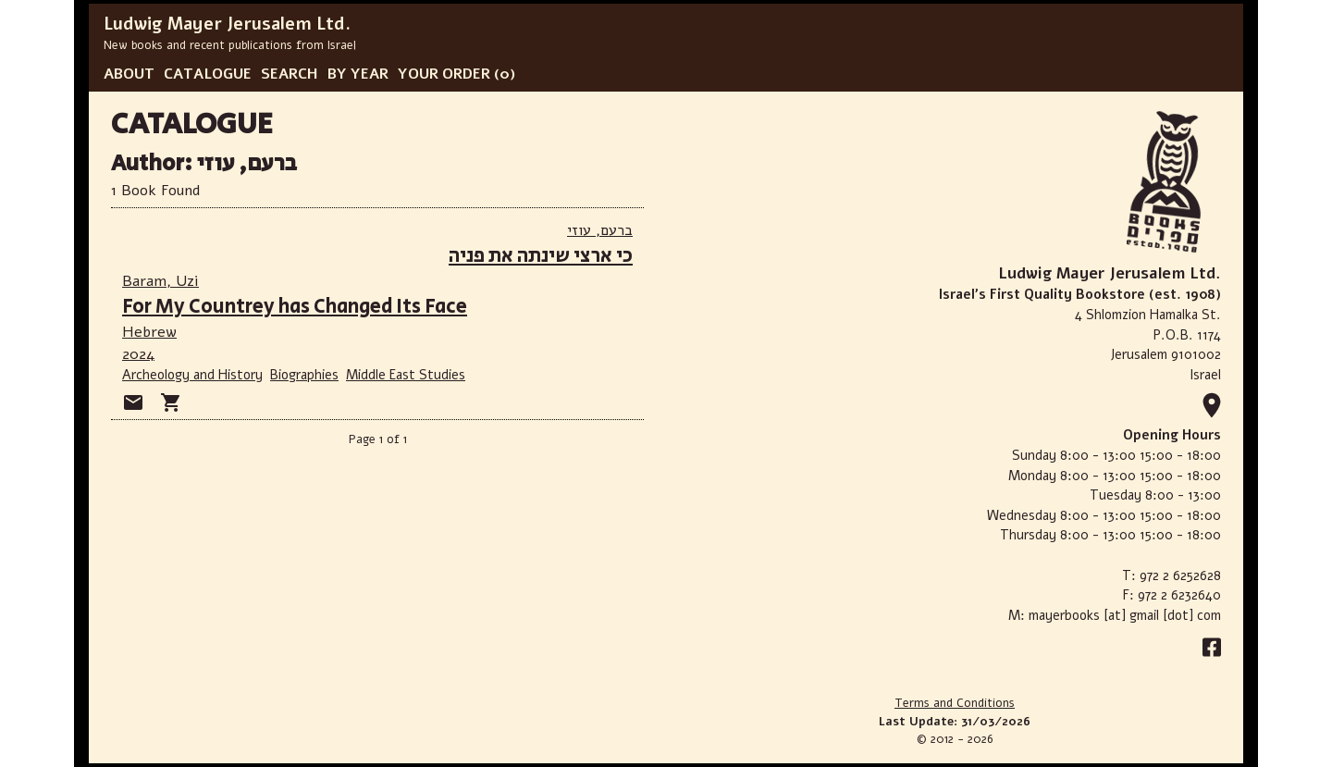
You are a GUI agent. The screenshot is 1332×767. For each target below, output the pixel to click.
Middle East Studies (405, 374)
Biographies (304, 374)
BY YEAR (357, 74)
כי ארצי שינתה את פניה (541, 255)
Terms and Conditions (954, 703)
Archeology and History (192, 374)
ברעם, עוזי (600, 230)
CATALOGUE (208, 74)
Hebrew (149, 332)
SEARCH (289, 74)
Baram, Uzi (160, 281)
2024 (138, 354)
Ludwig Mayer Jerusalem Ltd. (227, 24)
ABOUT (129, 74)
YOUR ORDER (444, 74)
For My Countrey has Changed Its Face (294, 306)
